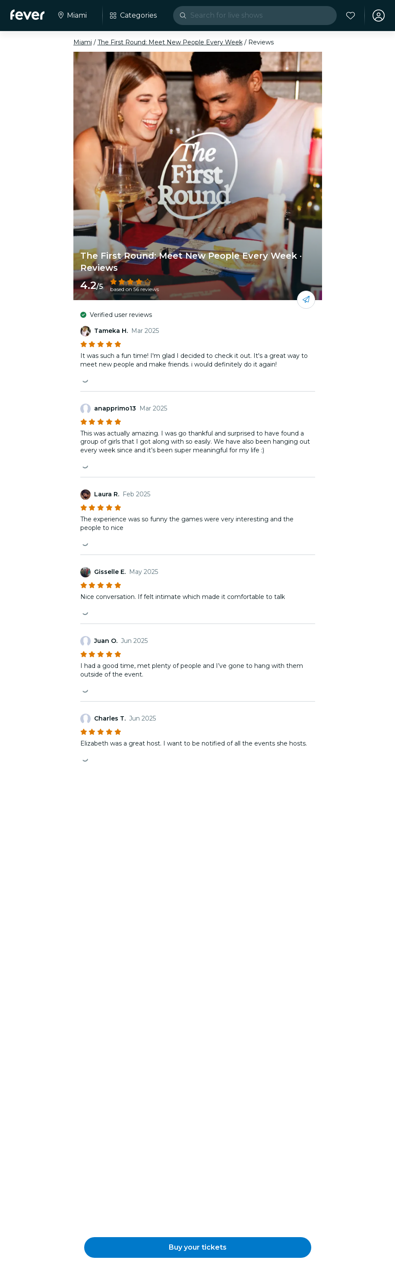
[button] (197, 1247)
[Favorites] (350, 15)
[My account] (379, 15)
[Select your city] (71, 15)
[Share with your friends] (306, 300)
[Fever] (27, 15)
